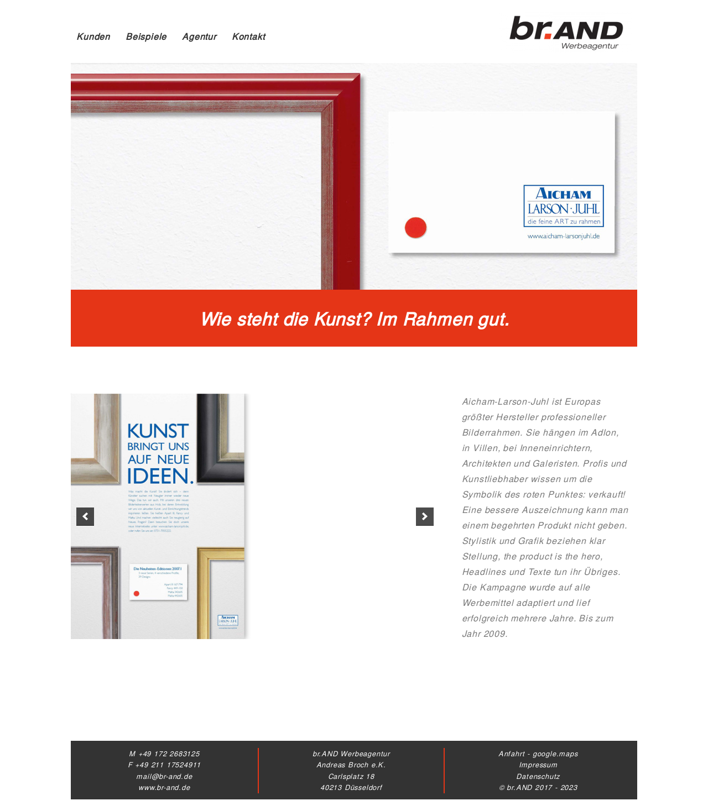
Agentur (199, 36)
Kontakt (248, 36)
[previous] (85, 516)
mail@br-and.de (164, 776)
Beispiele (146, 36)
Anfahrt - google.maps (538, 753)
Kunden (93, 36)
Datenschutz (538, 776)
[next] (425, 516)
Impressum (538, 764)
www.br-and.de (164, 787)
